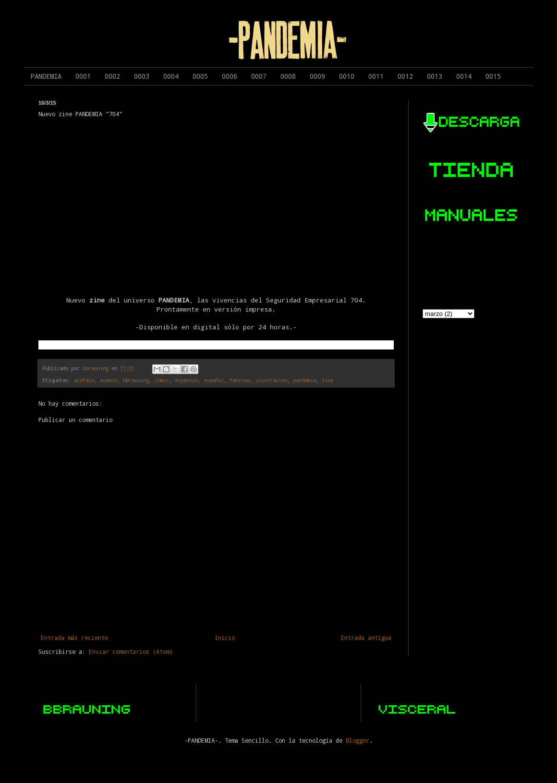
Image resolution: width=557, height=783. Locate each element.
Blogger (357, 740)
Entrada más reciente (74, 637)
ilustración (271, 380)
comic (162, 380)
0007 (258, 76)
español (214, 380)
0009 (317, 76)
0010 (346, 76)
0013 (434, 76)
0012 (405, 76)
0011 (376, 76)
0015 (493, 76)
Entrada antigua (366, 637)
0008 (288, 76)
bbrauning (136, 380)
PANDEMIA (46, 76)
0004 (171, 76)
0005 (200, 76)
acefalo (84, 380)
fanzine (240, 380)
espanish (186, 380)
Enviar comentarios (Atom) (131, 651)
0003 (141, 76)
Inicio (225, 637)
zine (327, 380)
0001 (83, 76)
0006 (229, 76)
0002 (112, 76)
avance (108, 380)
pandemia (304, 380)
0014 (464, 76)
